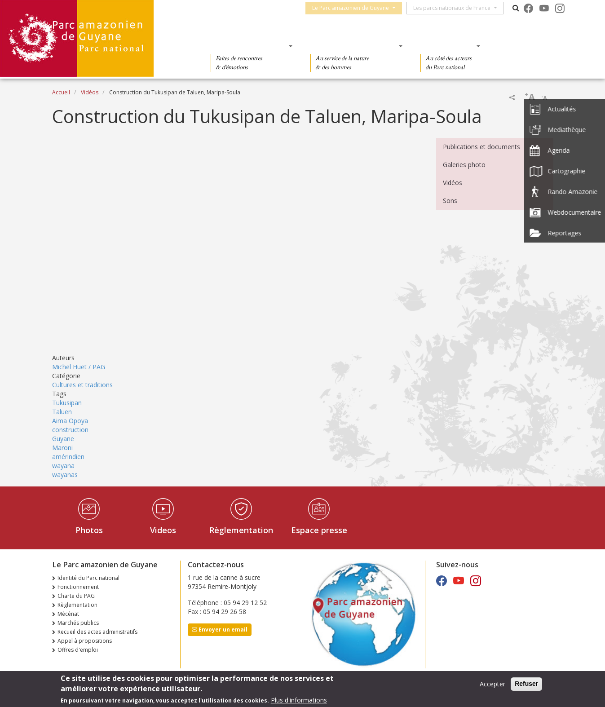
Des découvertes (249, 45)
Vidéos (89, 92)
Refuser (526, 683)
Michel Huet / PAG (78, 366)
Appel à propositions (84, 641)
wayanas (65, 474)
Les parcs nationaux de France (456, 8)
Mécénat (68, 614)
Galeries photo (464, 164)
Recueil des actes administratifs (97, 632)
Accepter (492, 684)
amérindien (68, 456)
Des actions (447, 45)
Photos (89, 530)
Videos (163, 530)
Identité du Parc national (88, 578)
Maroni (62, 447)
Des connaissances (353, 45)
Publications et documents (481, 146)
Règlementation (241, 530)
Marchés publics (78, 623)
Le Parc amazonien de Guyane (354, 8)
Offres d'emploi (77, 650)
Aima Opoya (70, 420)
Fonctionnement (78, 587)
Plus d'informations (299, 700)
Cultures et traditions (82, 384)
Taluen (62, 411)
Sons (450, 200)
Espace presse (319, 530)
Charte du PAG (76, 596)
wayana (63, 465)
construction (70, 429)
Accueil (61, 92)
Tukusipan (67, 402)
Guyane (63, 438)
